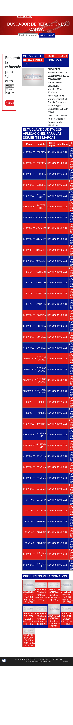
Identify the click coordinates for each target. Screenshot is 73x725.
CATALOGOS (63, 8)
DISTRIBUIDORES (47, 8)
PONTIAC (29, 499)
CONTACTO (44, 11)
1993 (59, 152)
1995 (59, 174)
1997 (59, 206)
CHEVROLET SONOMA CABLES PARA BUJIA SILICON (29, 597)
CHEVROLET (32, 56)
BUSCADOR (53, 1)
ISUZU (29, 402)
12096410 (52, 152)
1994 (59, 163)
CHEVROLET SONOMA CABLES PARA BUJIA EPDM (41, 594)
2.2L (65, 152)
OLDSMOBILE (29, 358)
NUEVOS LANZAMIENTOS (51, 5)
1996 (59, 185)
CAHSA (42, 1)
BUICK (29, 271)
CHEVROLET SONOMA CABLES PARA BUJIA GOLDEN (67, 597)
